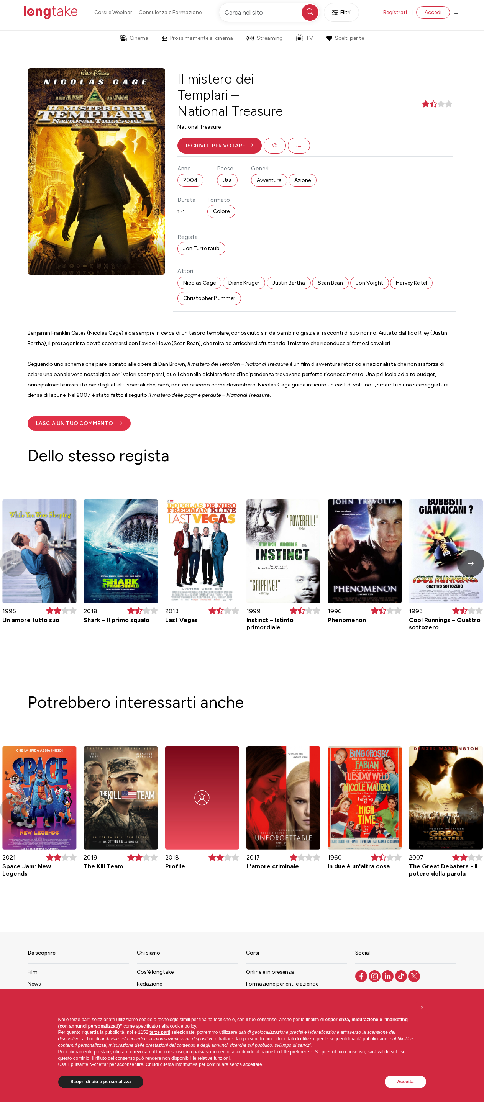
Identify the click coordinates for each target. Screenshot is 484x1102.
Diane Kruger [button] (243, 283)
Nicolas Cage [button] (199, 283)
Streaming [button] (264, 38)
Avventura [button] (269, 180)
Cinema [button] (134, 38)
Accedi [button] (433, 12)
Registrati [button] (395, 12)
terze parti (159, 1032)
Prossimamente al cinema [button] (197, 38)
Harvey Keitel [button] (411, 283)
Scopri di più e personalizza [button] (101, 1081)
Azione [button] (302, 180)
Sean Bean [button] (330, 283)
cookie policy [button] (183, 1026)
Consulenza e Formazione (170, 12)
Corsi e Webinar (113, 12)
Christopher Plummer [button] (209, 298)
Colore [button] (221, 211)
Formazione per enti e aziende (282, 984)
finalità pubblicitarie (367, 1038)
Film (33, 972)
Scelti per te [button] (345, 38)
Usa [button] (227, 180)
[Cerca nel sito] (269, 12)
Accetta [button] (405, 1081)
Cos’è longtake (155, 972)
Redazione (149, 984)
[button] (219, 146)
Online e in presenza (270, 972)
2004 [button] (190, 180)
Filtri (341, 12)
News (34, 984)
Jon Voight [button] (369, 283)
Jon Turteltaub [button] (201, 248)
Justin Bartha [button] (288, 283)
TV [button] (304, 37)
